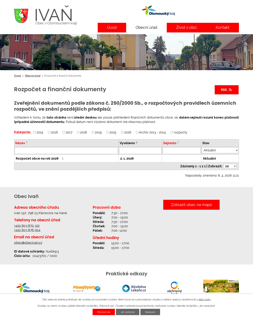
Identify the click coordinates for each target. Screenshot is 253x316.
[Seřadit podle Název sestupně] (27, 143)
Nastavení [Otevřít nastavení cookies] (152, 312)
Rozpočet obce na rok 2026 (40, 158)
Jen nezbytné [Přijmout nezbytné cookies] (128, 312)
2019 (98, 132)
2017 (69, 132)
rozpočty (180, 132)
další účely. (204, 299)
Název (20, 143)
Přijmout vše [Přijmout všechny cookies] (102, 312)
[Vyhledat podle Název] (66, 150)
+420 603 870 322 (27, 225)
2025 (112, 132)
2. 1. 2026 (127, 158)
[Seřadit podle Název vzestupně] (27, 141)
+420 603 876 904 (27, 230)
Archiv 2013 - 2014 (152, 132)
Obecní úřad (146, 27)
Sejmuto (169, 143)
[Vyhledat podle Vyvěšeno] (140, 150)
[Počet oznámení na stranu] (230, 166)
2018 (83, 132)
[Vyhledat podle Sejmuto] (182, 150)
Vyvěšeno (127, 143)
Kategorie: (22, 132)
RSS (226, 90)
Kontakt (222, 27)
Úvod (112, 27)
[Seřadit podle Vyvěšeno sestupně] (137, 143)
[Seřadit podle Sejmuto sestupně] (178, 143)
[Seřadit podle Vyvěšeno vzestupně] (137, 141)
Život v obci (186, 27)
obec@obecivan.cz (28, 242)
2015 (40, 132)
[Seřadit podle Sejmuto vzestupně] (178, 141)
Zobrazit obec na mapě (191, 204)
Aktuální (209, 158)
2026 (127, 132)
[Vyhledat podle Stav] (220, 150)
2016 (54, 132)
